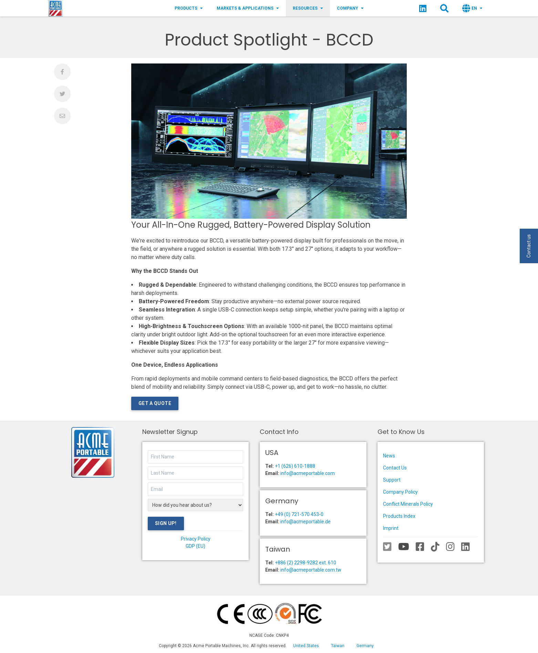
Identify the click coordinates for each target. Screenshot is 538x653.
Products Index (399, 516)
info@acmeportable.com (307, 473)
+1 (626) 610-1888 (295, 466)
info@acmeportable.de (305, 521)
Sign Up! (166, 523)
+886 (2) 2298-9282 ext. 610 (305, 562)
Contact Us (395, 468)
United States (306, 645)
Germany (365, 645)
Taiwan (337, 645)
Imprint (391, 528)
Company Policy (400, 492)
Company (350, 8)
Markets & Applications (248, 8)
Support (392, 480)
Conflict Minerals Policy (408, 504)
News (389, 455)
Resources (308, 8)
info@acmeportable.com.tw (310, 570)
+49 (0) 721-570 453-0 (299, 514)
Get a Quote (154, 403)
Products (189, 8)
